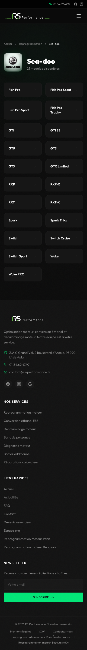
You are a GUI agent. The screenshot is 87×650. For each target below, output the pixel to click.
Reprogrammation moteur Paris (27, 539)
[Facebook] (75, 4)
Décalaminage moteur (20, 429)
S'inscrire (43, 597)
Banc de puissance (17, 437)
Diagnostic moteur (17, 446)
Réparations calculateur (21, 462)
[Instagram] (81, 4)
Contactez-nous (63, 631)
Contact (10, 514)
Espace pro (12, 530)
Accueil (8, 43)
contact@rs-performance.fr (27, 372)
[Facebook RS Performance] (8, 384)
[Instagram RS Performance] (19, 384)
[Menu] (78, 16)
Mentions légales (20, 631)
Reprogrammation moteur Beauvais (30, 547)
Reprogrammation (30, 43)
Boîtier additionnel (17, 454)
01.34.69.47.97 (59, 4)
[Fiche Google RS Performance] (30, 384)
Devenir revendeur (17, 522)
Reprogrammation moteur (23, 412)
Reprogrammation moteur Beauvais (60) (43, 642)
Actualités (11, 497)
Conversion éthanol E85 (21, 421)
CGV (42, 631)
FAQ (7, 506)
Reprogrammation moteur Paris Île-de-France (41, 637)
